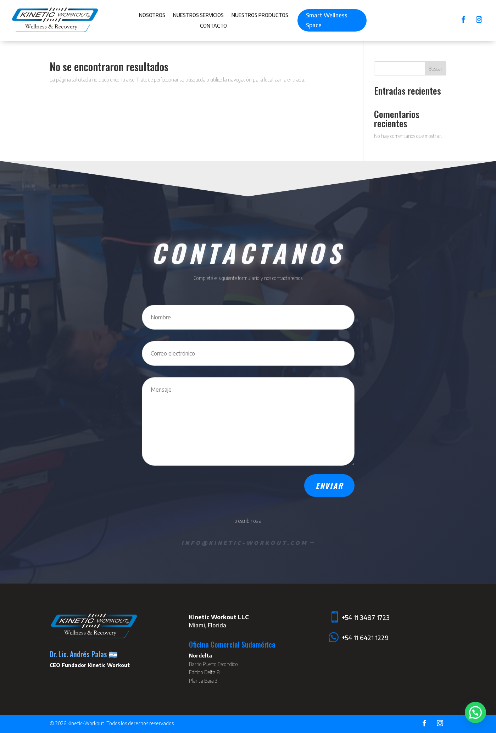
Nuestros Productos (260, 15)
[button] (475, 712)
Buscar (435, 69)
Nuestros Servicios (198, 15)
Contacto (213, 26)
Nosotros (152, 15)
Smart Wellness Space (326, 20)
